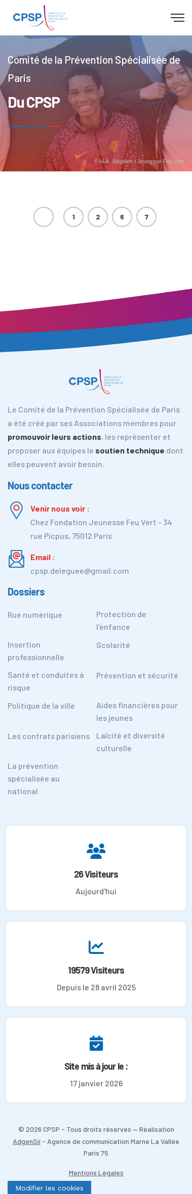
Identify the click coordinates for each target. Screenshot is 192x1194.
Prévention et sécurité (137, 675)
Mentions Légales (96, 1172)
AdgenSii (27, 1141)
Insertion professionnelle (36, 650)
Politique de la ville (41, 705)
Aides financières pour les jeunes (137, 711)
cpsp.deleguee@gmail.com (79, 570)
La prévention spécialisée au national (34, 778)
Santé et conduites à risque (46, 681)
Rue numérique (35, 614)
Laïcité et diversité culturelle (130, 741)
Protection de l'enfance (121, 620)
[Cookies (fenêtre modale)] (49, 1187)
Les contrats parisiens (49, 736)
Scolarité (113, 645)
